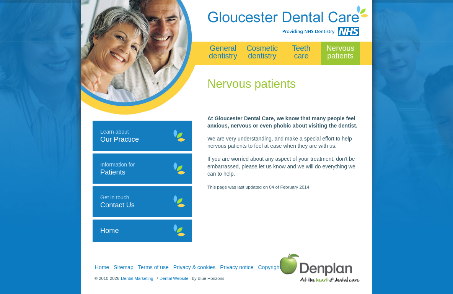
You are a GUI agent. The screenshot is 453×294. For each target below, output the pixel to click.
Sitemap (123, 267)
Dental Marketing (137, 278)
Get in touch (142, 201)
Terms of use (153, 267)
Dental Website (174, 278)
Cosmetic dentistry (262, 52)
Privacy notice (236, 267)
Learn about (142, 136)
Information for (142, 169)
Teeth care (301, 52)
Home (102, 267)
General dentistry (223, 52)
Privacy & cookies (194, 267)
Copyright (269, 267)
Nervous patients (340, 52)
